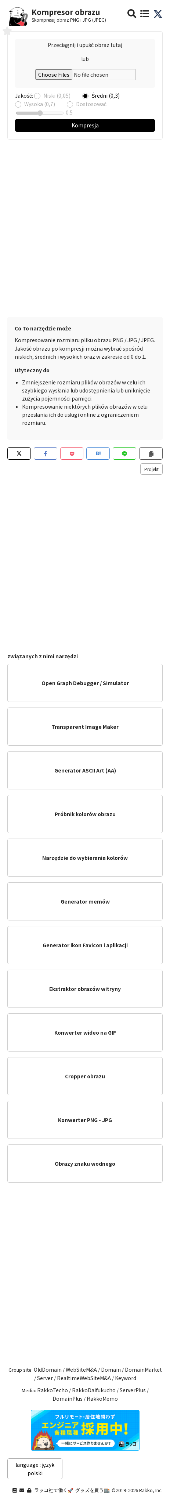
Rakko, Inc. (151, 1490)
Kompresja (85, 125)
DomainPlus (68, 1398)
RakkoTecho (52, 1390)
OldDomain (48, 1369)
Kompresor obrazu (66, 12)
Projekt (151, 469)
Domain (111, 1369)
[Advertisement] (85, 225)
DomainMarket (143, 1369)
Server (45, 1378)
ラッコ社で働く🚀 (53, 1490)
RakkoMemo (102, 1398)
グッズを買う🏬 (92, 1490)
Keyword (125, 1378)
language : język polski (35, 1468)
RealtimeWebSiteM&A (84, 1378)
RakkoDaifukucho (94, 1390)
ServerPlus (133, 1390)
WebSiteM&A (81, 1369)
